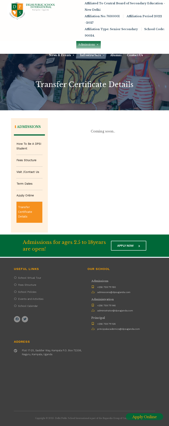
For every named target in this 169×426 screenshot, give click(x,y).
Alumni (116, 55)
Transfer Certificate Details (25, 212)
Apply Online (25, 195)
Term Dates (24, 183)
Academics (114, 45)
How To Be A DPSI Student (28, 146)
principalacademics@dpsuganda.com (118, 329)
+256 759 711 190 (106, 287)
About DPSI (61, 45)
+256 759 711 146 (106, 305)
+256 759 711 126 (106, 324)
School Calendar (28, 306)
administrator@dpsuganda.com (115, 310)
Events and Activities (31, 298)
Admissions (88, 45)
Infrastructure (92, 55)
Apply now (128, 245)
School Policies (27, 291)
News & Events (62, 55)
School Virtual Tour (29, 277)
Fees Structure (26, 160)
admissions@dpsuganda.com (113, 292)
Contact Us (135, 55)
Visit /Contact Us (27, 172)
